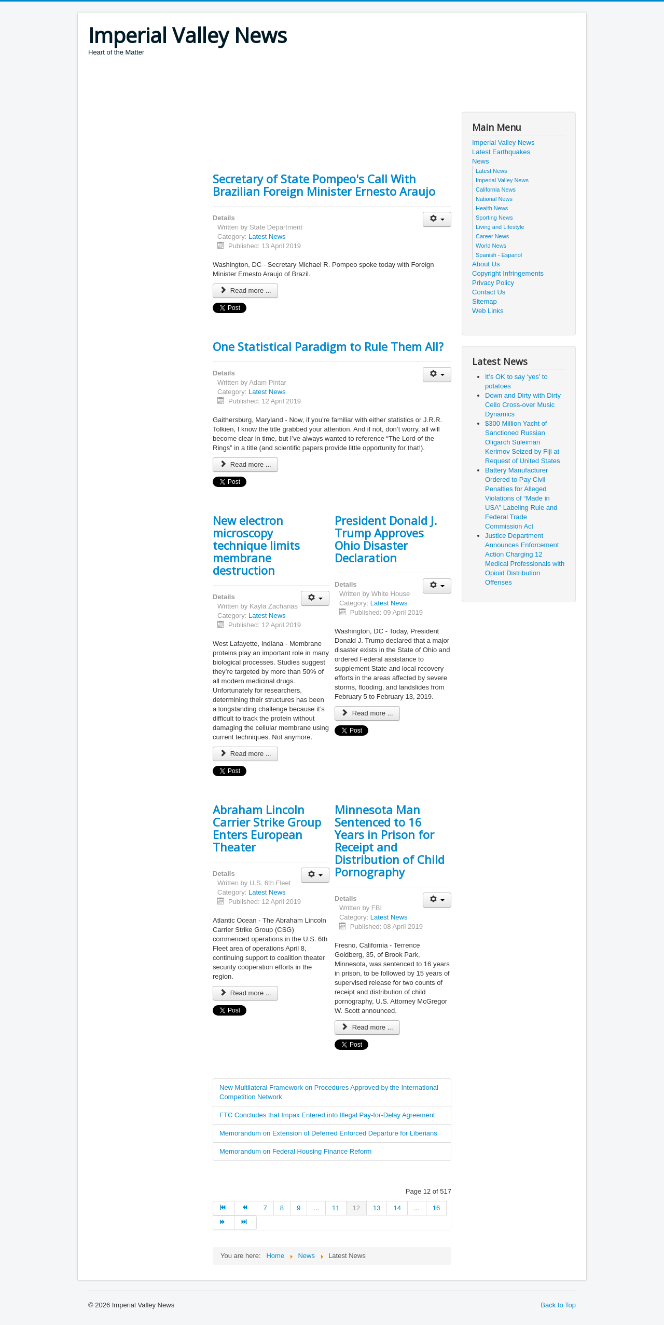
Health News (492, 208)
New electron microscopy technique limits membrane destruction (256, 545)
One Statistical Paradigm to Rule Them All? (328, 346)
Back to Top (558, 1305)
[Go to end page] (245, 1222)
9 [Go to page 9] (298, 1208)
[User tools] (437, 219)
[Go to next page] (223, 1222)
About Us (486, 264)
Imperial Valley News (503, 142)
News (480, 161)
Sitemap (484, 301)
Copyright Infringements (508, 273)
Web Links (487, 311)
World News (491, 245)
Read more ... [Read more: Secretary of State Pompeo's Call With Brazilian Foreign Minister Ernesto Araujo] (245, 290)
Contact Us (488, 292)
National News (494, 199)
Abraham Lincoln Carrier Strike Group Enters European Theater (267, 828)
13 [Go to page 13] (376, 1208)
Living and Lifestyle (500, 227)
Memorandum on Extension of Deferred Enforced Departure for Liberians (328, 1133)
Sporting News (494, 217)
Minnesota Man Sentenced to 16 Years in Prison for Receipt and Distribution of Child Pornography (390, 841)
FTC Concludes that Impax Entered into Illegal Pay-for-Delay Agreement (327, 1115)
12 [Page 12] (356, 1208)
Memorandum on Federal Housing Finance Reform (295, 1151)
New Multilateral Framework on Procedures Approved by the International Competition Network (328, 1092)
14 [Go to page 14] (396, 1208)
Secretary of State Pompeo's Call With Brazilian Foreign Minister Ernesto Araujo (324, 185)
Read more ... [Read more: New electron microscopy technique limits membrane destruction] (245, 754)
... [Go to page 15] (417, 1208)
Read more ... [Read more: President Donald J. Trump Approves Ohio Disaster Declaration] (367, 713)
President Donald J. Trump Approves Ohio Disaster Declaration (386, 538)
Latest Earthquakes (501, 152)
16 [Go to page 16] (436, 1208)
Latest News (267, 236)
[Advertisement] (277, 85)
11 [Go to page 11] (335, 1208)
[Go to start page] (224, 1208)
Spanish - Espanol (499, 255)
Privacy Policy (493, 283)
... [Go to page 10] (316, 1208)
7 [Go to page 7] (265, 1208)
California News (496, 189)
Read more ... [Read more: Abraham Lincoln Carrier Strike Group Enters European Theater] (245, 993)
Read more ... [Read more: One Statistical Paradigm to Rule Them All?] (245, 464)
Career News (492, 236)
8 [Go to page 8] (282, 1208)
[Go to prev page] (246, 1208)
